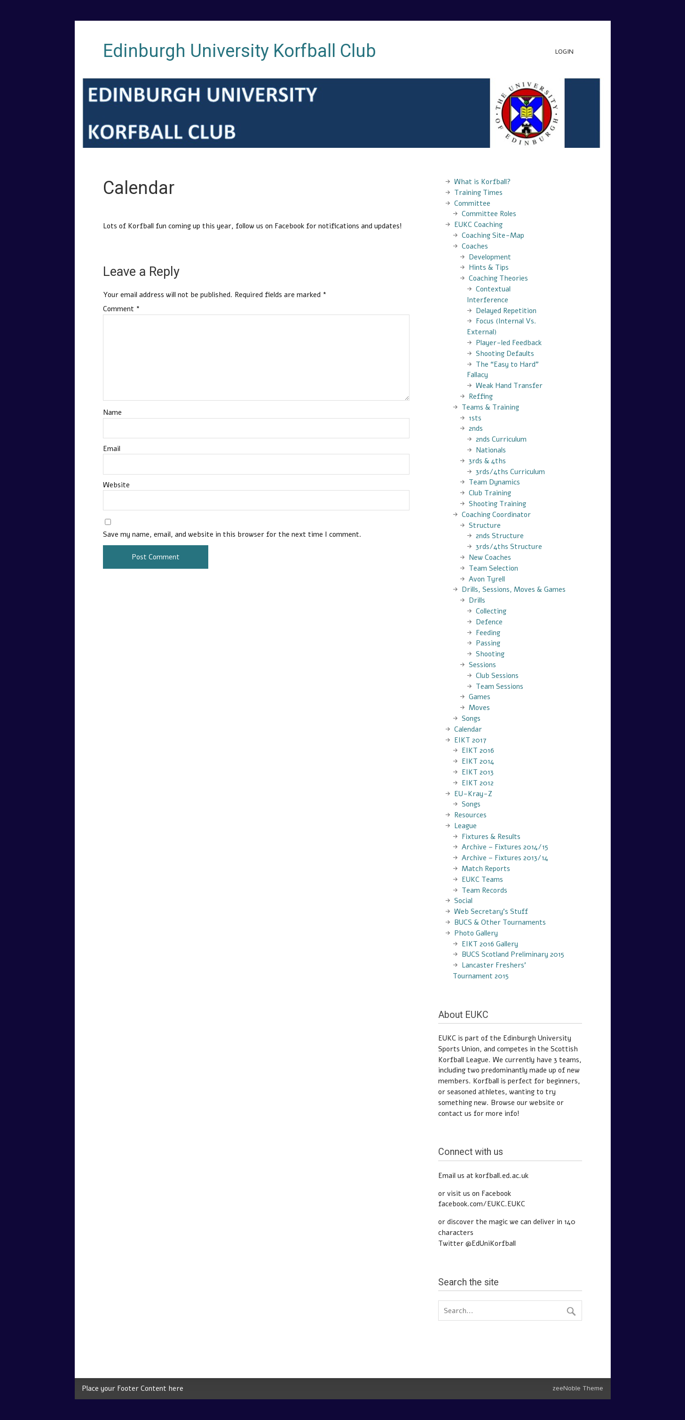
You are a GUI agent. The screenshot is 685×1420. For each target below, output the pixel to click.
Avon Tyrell (487, 579)
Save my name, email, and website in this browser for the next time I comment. (232, 534)
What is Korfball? (482, 181)
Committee (472, 203)
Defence (489, 622)
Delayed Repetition (506, 310)
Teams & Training (490, 407)
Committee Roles (489, 213)
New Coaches (490, 557)
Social (463, 900)
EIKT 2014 (478, 761)
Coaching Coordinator (496, 514)
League (465, 826)
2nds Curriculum (501, 439)
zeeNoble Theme (577, 1388)
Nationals (491, 450)
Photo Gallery (476, 933)
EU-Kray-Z (473, 794)
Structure (485, 525)
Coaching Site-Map (493, 235)
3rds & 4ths (487, 461)
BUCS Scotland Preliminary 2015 (513, 954)
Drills (477, 600)
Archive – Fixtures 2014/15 (505, 847)
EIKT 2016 (478, 750)
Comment (121, 309)
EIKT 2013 (478, 772)
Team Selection (493, 568)
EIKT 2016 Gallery (490, 944)
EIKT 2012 (478, 783)
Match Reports (486, 868)
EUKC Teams (482, 879)
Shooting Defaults (505, 353)
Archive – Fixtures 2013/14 (505, 858)
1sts (475, 418)
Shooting (490, 654)
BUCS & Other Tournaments (500, 922)
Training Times (478, 192)
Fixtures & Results (491, 836)
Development (490, 257)
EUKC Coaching (478, 224)
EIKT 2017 (470, 740)
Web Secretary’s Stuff (491, 911)
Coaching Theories (498, 278)
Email (111, 448)
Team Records (484, 890)
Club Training (490, 493)
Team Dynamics (494, 482)
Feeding (488, 632)
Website (116, 485)
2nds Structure (500, 536)
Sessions (482, 665)
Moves (479, 707)
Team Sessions (499, 686)
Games (479, 697)
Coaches (475, 246)
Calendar (468, 729)
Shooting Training (497, 503)
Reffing (481, 396)
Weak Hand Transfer (509, 385)
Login (564, 51)
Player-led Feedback (509, 342)
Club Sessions (497, 675)
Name (112, 412)
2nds (476, 428)
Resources (470, 815)
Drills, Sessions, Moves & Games (514, 589)
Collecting (491, 611)
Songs (471, 718)
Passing (488, 643)
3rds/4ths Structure (509, 546)
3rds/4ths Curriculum (510, 471)
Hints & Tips (489, 267)
